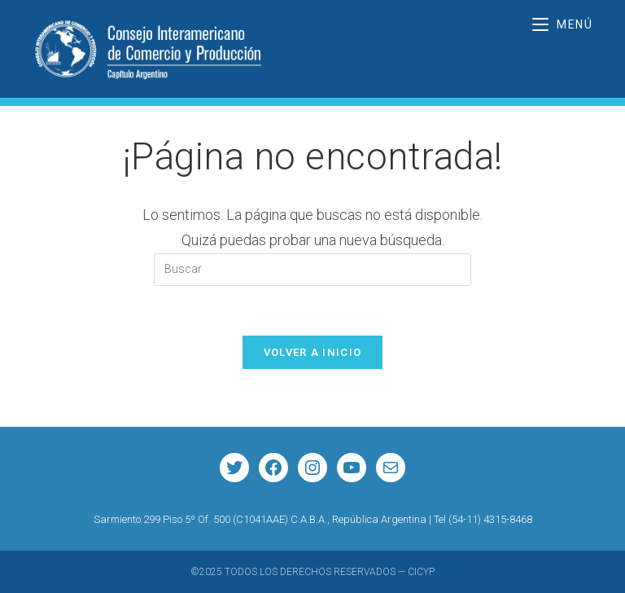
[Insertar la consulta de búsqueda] (312, 269)
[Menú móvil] (562, 24)
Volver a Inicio (313, 352)
